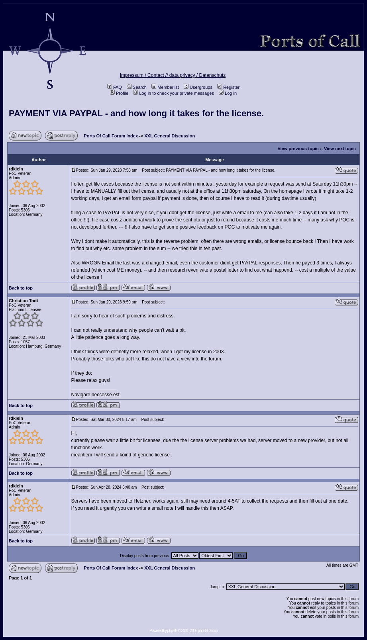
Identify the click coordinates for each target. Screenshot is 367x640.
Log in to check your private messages (173, 93)
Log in (228, 93)
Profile (119, 93)
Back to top (21, 288)
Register (228, 87)
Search (137, 87)
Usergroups (198, 87)
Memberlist (165, 87)
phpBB (172, 630)
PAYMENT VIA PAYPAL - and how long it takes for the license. (136, 113)
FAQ (114, 87)
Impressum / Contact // (144, 75)
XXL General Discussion (169, 135)
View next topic (340, 148)
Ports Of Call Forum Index (111, 135)
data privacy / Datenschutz (197, 75)
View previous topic (297, 148)
